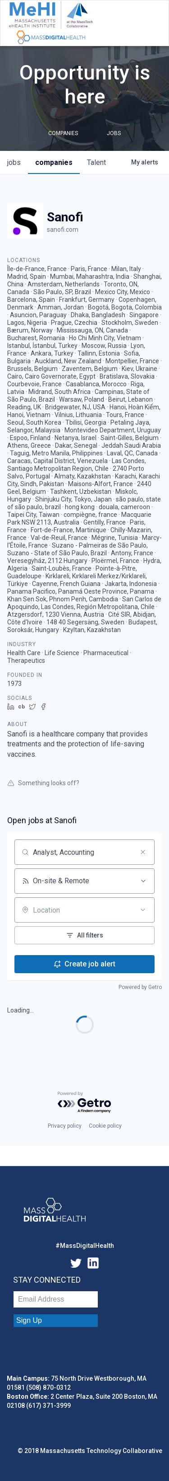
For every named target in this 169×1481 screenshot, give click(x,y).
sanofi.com (62, 229)
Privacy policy (65, 1126)
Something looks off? (43, 783)
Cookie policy (105, 1126)
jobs (14, 162)
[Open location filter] (143, 910)
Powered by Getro (140, 987)
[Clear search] (143, 852)
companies (54, 162)
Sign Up (29, 1320)
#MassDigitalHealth (84, 1245)
